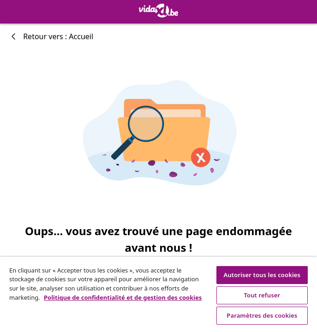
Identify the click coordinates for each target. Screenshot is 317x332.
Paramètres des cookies (262, 315)
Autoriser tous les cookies (262, 275)
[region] (158, 294)
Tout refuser (262, 295)
